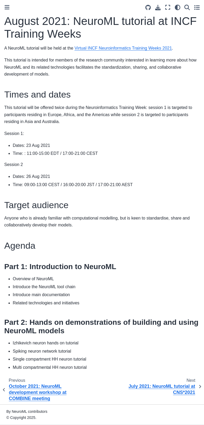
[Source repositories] (148, 7)
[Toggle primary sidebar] (7, 7)
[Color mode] (177, 7)
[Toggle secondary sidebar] (197, 7)
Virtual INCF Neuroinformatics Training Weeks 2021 (123, 48)
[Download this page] (158, 7)
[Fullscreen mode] (168, 7)
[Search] (187, 7)
